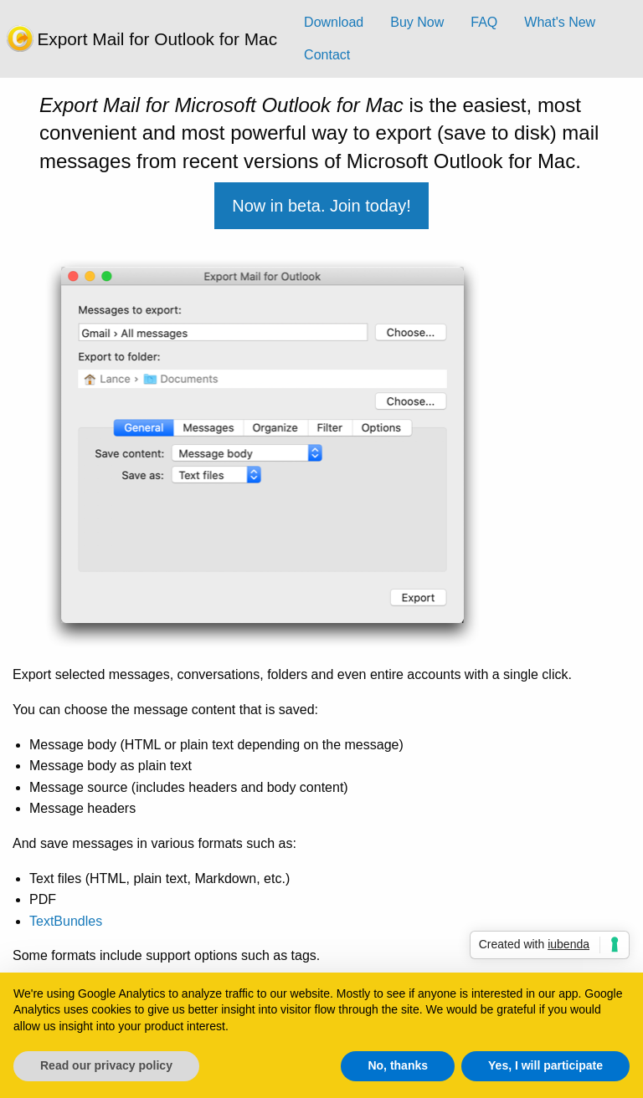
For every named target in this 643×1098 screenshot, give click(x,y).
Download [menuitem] (333, 22)
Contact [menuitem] (327, 55)
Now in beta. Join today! (321, 206)
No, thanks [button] (398, 1065)
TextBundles (65, 921)
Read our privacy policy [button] (106, 1065)
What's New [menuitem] (559, 22)
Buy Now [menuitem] (417, 22)
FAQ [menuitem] (484, 22)
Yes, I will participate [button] (545, 1065)
